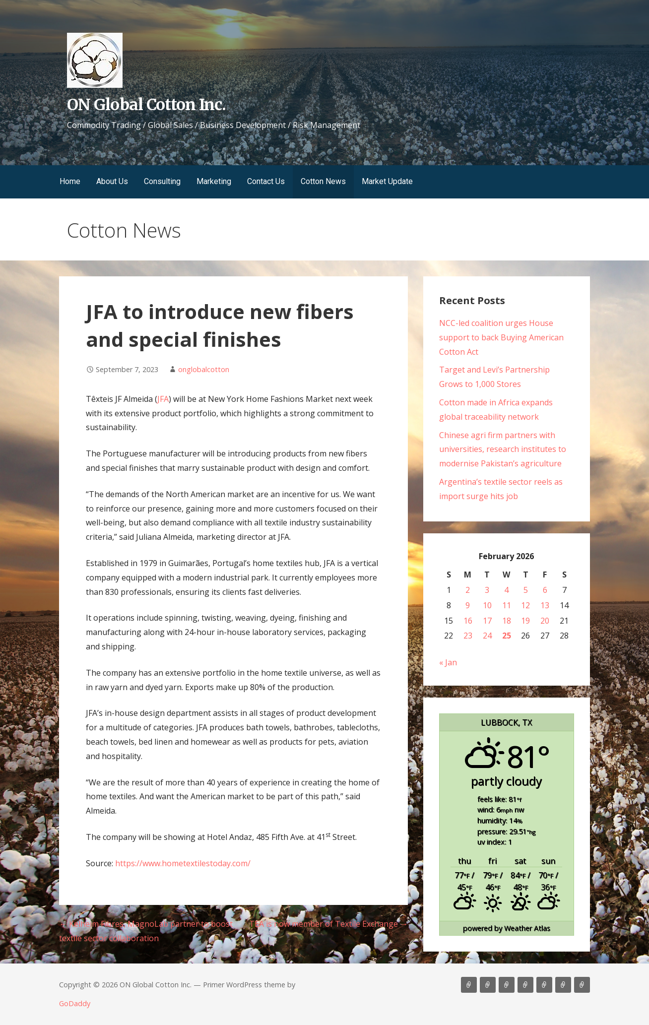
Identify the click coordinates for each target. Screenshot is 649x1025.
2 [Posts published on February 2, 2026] (467, 589)
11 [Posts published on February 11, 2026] (506, 605)
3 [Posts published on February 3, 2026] (487, 589)
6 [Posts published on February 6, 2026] (545, 589)
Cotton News (323, 181)
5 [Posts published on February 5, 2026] (525, 589)
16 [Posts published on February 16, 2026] (467, 620)
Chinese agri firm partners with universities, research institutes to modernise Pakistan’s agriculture (502, 449)
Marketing (213, 181)
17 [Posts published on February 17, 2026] (487, 620)
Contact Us (266, 181)
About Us (112, 181)
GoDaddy (74, 1003)
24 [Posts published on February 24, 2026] (487, 635)
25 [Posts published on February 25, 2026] (506, 635)
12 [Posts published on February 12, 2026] (525, 605)
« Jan (448, 662)
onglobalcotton (203, 369)
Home (70, 181)
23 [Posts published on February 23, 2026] (467, 635)
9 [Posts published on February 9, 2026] (467, 605)
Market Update (387, 181)
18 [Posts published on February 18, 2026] (506, 620)
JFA (163, 398)
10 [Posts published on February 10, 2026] (487, 605)
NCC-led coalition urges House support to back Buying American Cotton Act (501, 337)
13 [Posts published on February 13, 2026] (544, 605)
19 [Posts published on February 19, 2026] (525, 620)
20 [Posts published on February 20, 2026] (544, 620)
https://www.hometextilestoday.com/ (183, 863)
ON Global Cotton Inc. (146, 105)
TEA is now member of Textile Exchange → (328, 923)
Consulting (162, 181)
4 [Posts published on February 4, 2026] (506, 589)
